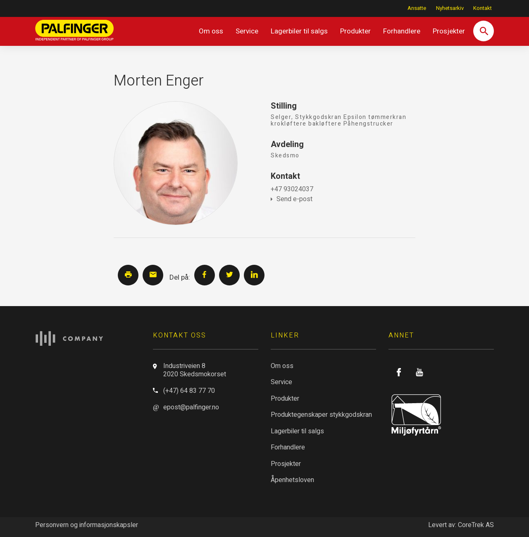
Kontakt (482, 8)
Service (247, 31)
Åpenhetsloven (292, 480)
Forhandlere (401, 31)
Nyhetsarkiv (450, 8)
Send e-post (291, 199)
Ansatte (416, 8)
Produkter (355, 31)
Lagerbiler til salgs (299, 31)
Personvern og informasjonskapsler (86, 525)
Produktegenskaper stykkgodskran (321, 415)
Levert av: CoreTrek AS (461, 525)
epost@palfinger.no (191, 407)
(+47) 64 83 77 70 (189, 391)
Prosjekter (449, 31)
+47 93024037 (292, 189)
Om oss (211, 31)
